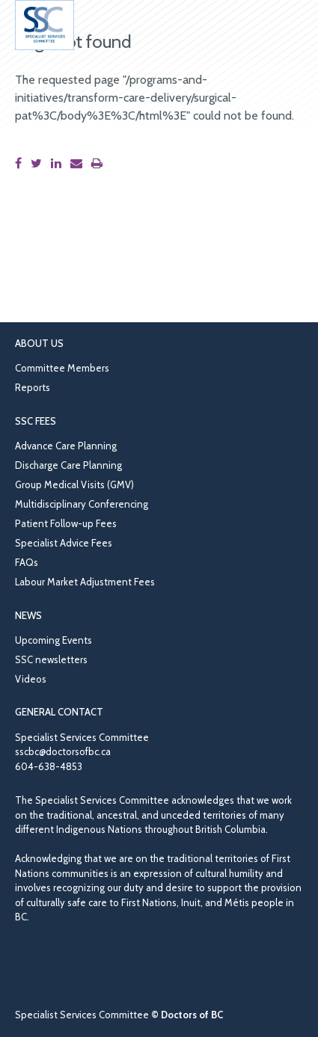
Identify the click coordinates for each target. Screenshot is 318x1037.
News (28, 615)
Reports (32, 387)
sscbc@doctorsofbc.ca (63, 751)
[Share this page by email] (79, 163)
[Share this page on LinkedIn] (59, 163)
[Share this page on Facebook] (21, 163)
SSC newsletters (51, 659)
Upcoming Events (53, 640)
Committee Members (62, 368)
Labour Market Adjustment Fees (85, 582)
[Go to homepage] (44, 25)
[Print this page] (99, 163)
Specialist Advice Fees (63, 543)
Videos (30, 679)
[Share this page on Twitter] (39, 163)
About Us (39, 343)
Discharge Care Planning (68, 465)
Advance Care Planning (66, 446)
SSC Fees (35, 421)
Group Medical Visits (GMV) (74, 484)
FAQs (26, 562)
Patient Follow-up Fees (66, 523)
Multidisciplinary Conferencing (81, 504)
